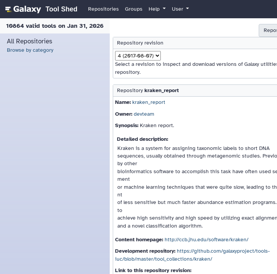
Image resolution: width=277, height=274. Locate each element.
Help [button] (155, 9)
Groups (134, 9)
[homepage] (40, 9)
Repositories (103, 9)
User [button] (178, 9)
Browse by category (30, 50)
